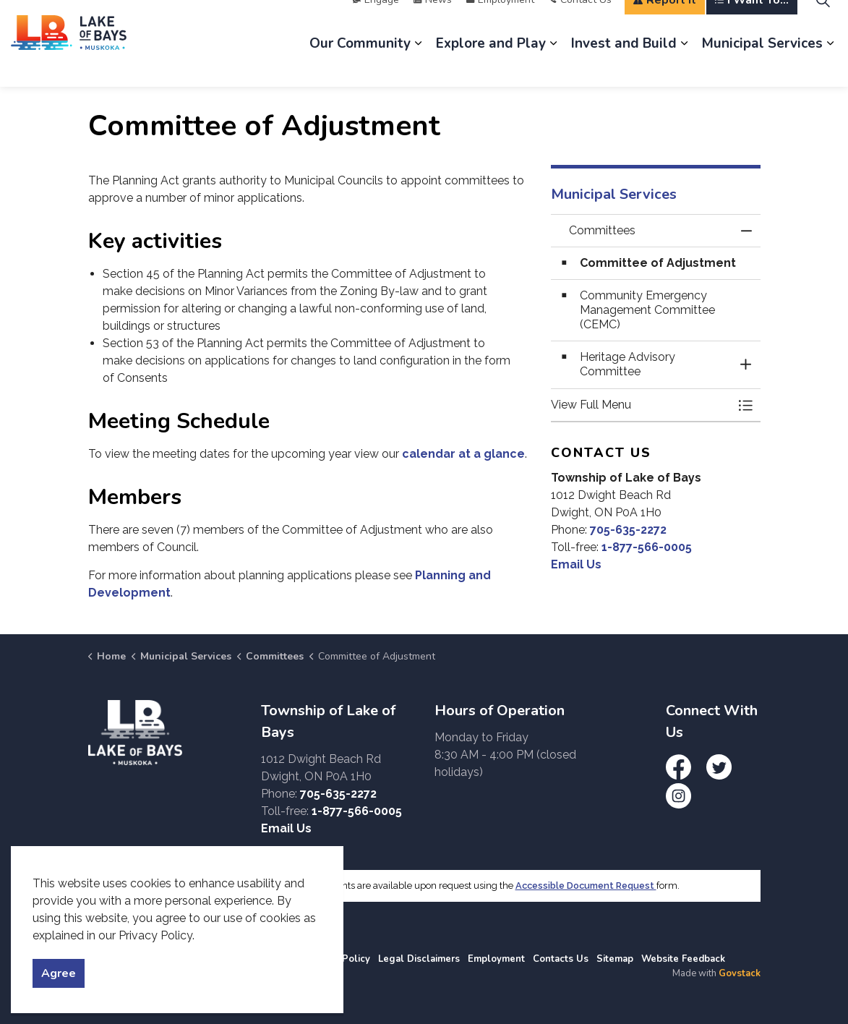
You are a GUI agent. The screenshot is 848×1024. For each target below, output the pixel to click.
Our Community (360, 65)
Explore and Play (491, 65)
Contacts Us (560, 958)
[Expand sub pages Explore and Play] (553, 65)
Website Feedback (683, 958)
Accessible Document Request (585, 885)
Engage (376, 21)
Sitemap (614, 958)
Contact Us (580, 21)
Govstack (740, 973)
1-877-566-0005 (646, 547)
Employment (500, 21)
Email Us (576, 564)
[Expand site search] (822, 21)
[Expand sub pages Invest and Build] (684, 65)
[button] (641, 405)
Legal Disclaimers (419, 958)
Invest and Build (624, 65)
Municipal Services (762, 65)
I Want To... (751, 21)
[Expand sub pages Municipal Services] (830, 65)
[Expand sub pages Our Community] (418, 65)
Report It (665, 21)
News (433, 21)
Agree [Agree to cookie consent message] (59, 973)
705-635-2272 (628, 530)
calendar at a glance (463, 454)
